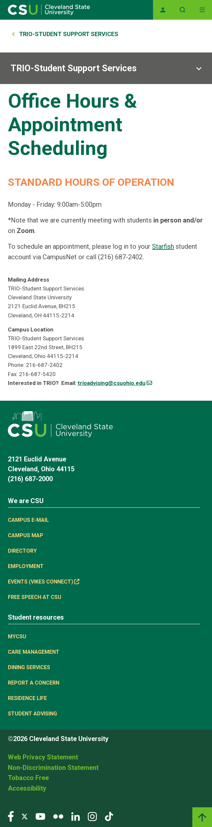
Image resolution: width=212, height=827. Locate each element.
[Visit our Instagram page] (92, 816)
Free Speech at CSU (34, 597)
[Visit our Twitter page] (25, 816)
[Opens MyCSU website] (163, 10)
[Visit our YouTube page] (40, 816)
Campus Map (25, 535)
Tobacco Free (28, 778)
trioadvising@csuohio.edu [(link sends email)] (115, 383)
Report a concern (33, 683)
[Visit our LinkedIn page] (75, 816)
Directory (22, 551)
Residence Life (27, 698)
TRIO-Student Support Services (68, 34)
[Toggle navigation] (202, 10)
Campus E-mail (28, 520)
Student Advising (32, 713)
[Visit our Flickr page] (58, 816)
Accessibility (27, 788)
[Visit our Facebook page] (11, 816)
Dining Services (29, 667)
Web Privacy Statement (43, 757)
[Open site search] (182, 10)
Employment (26, 566)
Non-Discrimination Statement (53, 768)
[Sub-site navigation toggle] (106, 68)
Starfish (163, 246)
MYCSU (17, 636)
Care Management (33, 652)
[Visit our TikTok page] (109, 816)
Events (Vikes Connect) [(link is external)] (43, 582)
